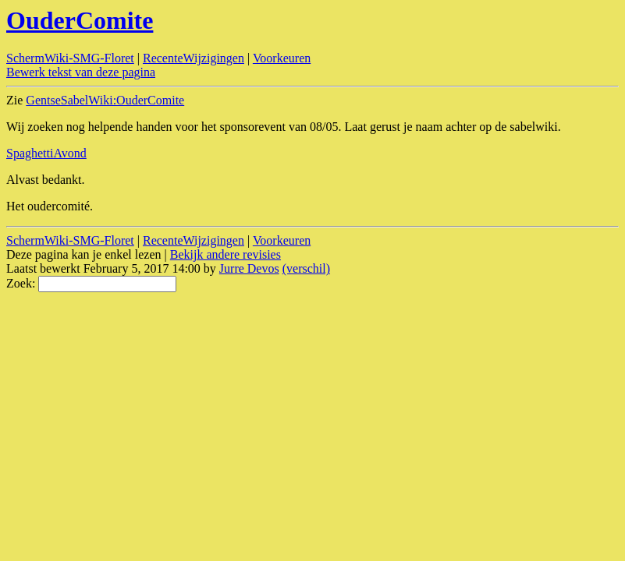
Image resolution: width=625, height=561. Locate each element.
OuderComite (79, 20)
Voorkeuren (282, 58)
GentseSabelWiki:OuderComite (105, 100)
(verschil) (306, 268)
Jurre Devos (249, 268)
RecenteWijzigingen (193, 58)
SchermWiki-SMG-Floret (70, 58)
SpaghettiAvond (46, 153)
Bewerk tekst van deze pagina (80, 72)
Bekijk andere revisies (225, 254)
